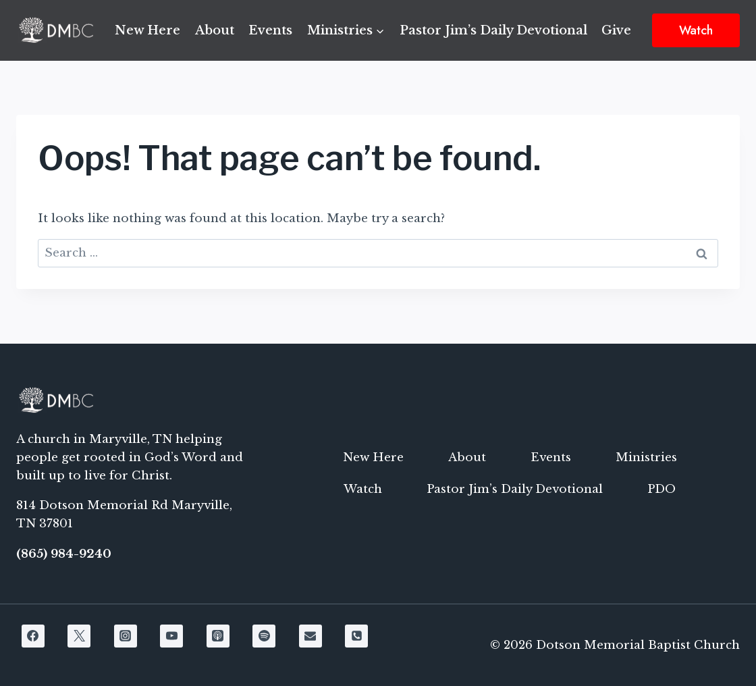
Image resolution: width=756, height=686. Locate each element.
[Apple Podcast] (218, 636)
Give (616, 30)
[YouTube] (171, 636)
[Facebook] (33, 636)
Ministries (646, 457)
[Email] (310, 636)
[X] (79, 636)
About (214, 30)
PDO (661, 489)
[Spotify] (263, 636)
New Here (147, 30)
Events (270, 30)
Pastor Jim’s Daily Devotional (493, 30)
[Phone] (356, 636)
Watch (696, 30)
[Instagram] (125, 636)
